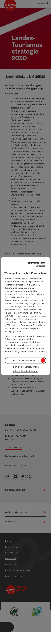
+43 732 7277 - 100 (13, 447)
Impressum (40, 265)
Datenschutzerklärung (36, 263)
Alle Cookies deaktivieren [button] (25, 371)
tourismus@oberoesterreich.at (19, 456)
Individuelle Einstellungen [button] (26, 366)
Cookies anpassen (13, 576)
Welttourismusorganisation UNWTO (28, 226)
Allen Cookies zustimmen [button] (23, 360)
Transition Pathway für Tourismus (26, 229)
